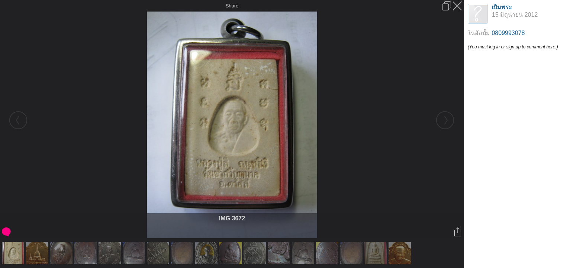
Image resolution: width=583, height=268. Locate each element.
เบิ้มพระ (502, 7)
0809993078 (508, 33)
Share (232, 6)
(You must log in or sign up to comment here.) (513, 47)
